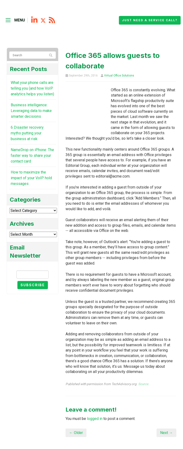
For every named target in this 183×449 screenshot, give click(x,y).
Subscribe (32, 285)
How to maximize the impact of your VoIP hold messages (31, 178)
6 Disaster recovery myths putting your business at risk (27, 133)
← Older (76, 432)
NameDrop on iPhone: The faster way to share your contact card (32, 155)
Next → (166, 432)
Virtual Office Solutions (119, 75)
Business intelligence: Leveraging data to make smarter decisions (31, 111)
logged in (94, 418)
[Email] (32, 274)
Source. (143, 384)
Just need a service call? (150, 20)
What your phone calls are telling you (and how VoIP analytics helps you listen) (32, 88)
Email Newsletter (32, 266)
